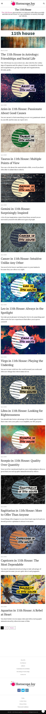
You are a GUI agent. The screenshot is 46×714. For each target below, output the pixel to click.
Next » (12, 628)
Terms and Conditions (23, 707)
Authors (23, 665)
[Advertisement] (23, 642)
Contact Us (23, 674)
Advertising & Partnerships (23, 671)
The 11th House (7, 12)
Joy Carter (25, 712)
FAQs (23, 698)
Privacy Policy (23, 704)
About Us (23, 660)
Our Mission (23, 663)
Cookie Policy (23, 701)
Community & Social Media (23, 668)
